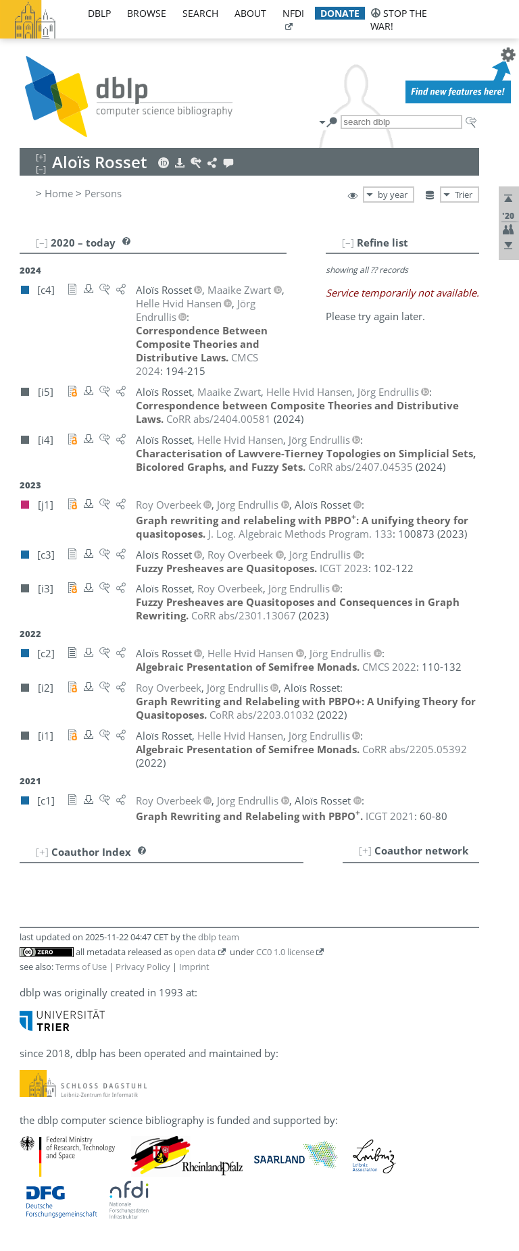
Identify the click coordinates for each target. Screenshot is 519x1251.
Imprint (194, 967)
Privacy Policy (143, 967)
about (250, 13)
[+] (365, 850)
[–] (348, 242)
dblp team (218, 937)
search (200, 13)
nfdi (293, 13)
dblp (99, 13)
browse (146, 13)
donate (340, 13)
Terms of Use (81, 967)
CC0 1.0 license (285, 952)
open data (195, 952)
